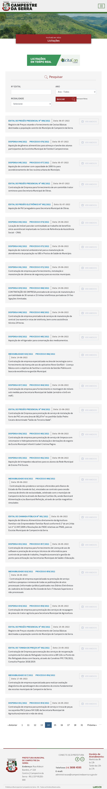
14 (48, 725)
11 (28, 725)
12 (35, 725)
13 (42, 725)
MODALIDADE (17, 98)
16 (62, 725)
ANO (58, 86)
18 (75, 725)
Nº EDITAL (16, 86)
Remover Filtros (81, 99)
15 (55, 725)
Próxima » (92, 725)
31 (82, 725)
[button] (89, 121)
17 (68, 725)
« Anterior (12, 725)
